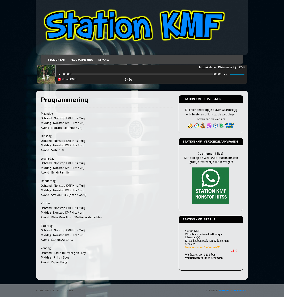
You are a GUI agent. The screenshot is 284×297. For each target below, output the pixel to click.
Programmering (82, 59)
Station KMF (56, 59)
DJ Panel (103, 59)
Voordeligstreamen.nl (233, 290)
